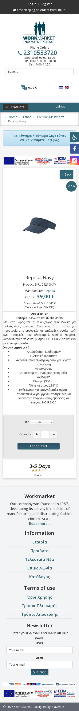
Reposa (49, 291)
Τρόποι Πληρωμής (40, 605)
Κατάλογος (39, 576)
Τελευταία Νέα (39, 559)
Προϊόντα (39, 550)
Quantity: (25, 434)
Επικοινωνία (39, 568)
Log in (32, 4)
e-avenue (57, 707)
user (39, 642)
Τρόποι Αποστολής (39, 614)
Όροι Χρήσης (39, 597)
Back (66, 174)
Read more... (39, 523)
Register (46, 4)
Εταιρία (39, 542)
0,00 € (29, 87)
